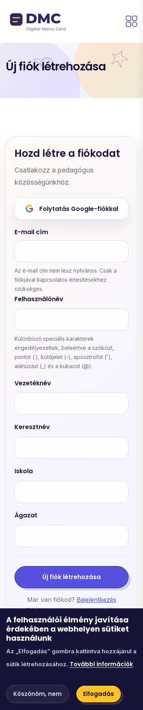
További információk (101, 664)
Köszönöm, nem (37, 694)
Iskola (23, 471)
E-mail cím (31, 232)
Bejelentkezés (96, 599)
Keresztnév (32, 427)
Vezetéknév (32, 384)
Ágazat (25, 516)
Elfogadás (98, 694)
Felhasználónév (38, 299)
